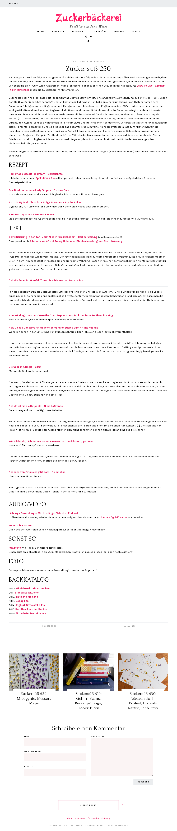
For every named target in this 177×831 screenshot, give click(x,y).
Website (28, 767)
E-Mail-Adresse (33, 752)
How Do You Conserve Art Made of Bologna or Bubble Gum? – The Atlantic (53, 327)
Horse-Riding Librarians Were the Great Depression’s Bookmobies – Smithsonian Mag (61, 315)
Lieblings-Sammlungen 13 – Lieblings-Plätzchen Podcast (43, 513)
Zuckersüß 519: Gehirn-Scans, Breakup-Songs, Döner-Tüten (88, 700)
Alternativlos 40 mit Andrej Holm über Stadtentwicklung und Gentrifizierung (75, 241)
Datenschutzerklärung (99, 818)
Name (27, 736)
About (40, 31)
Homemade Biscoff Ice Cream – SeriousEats (36, 173)
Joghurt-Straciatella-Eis (30, 605)
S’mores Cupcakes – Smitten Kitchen (31, 214)
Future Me (15, 547)
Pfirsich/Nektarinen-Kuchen (33, 588)
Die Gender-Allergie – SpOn (25, 366)
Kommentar (98, 736)
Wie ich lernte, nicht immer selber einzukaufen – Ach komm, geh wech (51, 441)
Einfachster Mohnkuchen (31, 613)
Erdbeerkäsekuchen (27, 592)
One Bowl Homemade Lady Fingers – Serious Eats (39, 190)
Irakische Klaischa (27, 596)
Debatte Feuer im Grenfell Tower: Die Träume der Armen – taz (46, 280)
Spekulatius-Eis (45, 178)
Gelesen (119, 31)
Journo (78, 31)
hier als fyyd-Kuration (114, 517)
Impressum (80, 818)
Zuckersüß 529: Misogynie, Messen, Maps (34, 698)
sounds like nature (20, 525)
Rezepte (58, 31)
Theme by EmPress (117, 826)
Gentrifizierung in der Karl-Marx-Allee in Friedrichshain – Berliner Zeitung (53, 237)
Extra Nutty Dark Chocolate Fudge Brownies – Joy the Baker (45, 202)
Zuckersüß (99, 31)
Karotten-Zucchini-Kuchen (31, 609)
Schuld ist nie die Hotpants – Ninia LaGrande (36, 406)
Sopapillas (22, 600)
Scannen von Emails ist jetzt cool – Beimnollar (37, 472)
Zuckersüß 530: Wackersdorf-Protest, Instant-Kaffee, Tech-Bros (143, 700)
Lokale (136, 31)
